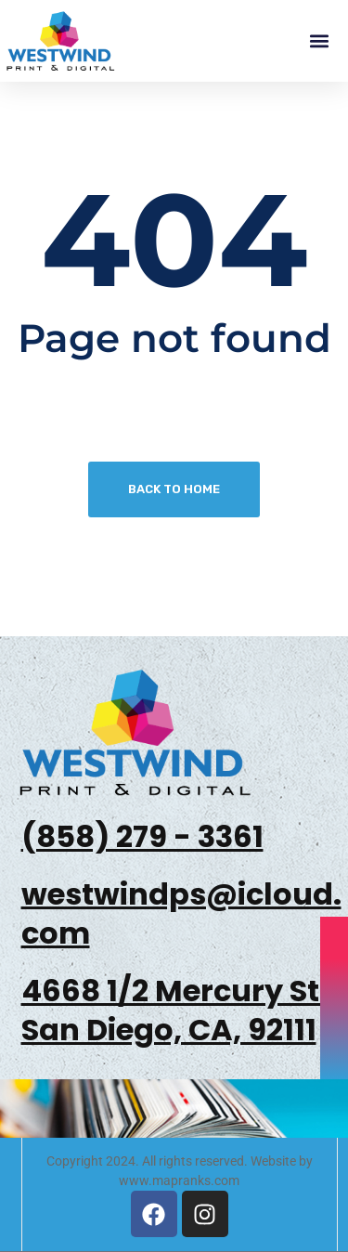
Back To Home (174, 489)
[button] (318, 41)
